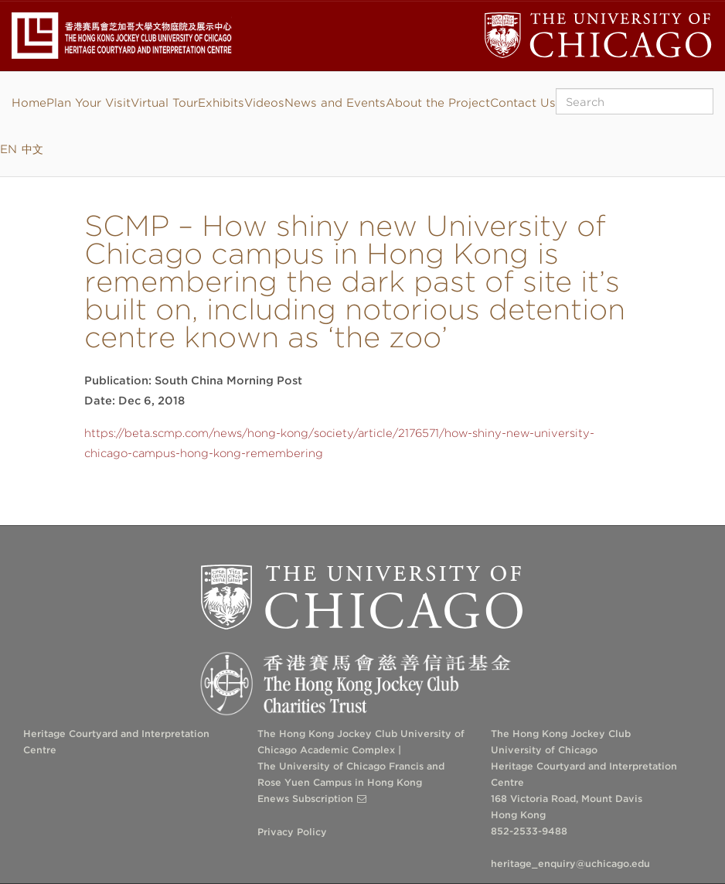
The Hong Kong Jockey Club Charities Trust (362, 684)
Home (29, 102)
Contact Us (523, 102)
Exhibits (221, 102)
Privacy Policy (292, 832)
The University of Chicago (362, 597)
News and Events (335, 102)
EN (8, 148)
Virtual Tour (164, 102)
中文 (32, 148)
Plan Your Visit (88, 102)
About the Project (438, 102)
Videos (264, 102)
